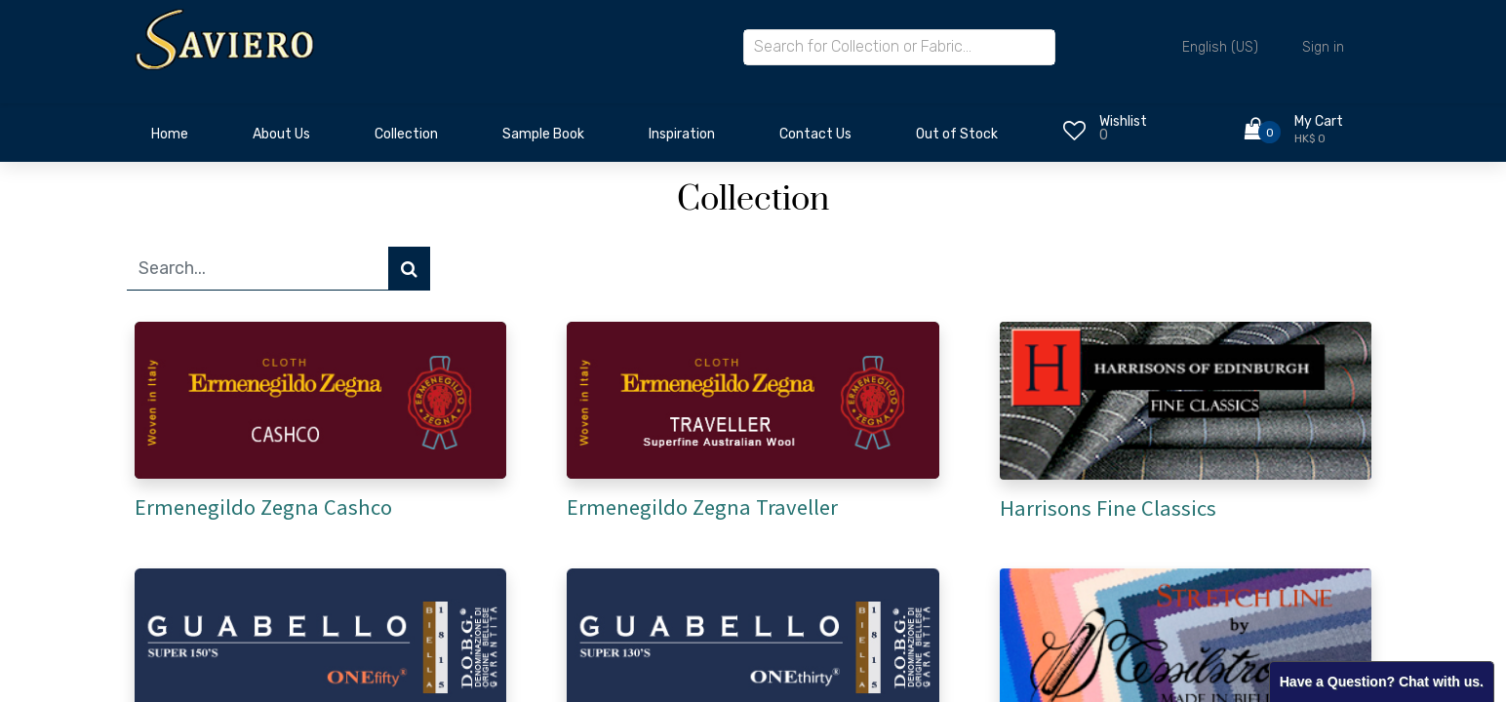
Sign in (1323, 47)
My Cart (1318, 121)
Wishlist (1123, 121)
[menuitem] (169, 139)
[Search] (409, 269)
